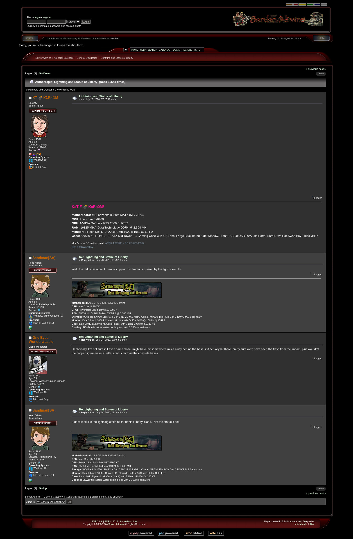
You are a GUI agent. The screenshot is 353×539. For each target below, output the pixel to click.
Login (176, 50)
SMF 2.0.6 (96, 521)
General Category (63, 58)
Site (197, 50)
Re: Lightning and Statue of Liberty (103, 257)
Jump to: (31, 501)
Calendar (165, 50)
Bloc (312, 524)
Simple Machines (128, 521)
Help (143, 50)
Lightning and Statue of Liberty (117, 58)
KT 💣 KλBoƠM (45, 98)
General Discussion (87, 58)
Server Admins (43, 58)
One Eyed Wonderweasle (41, 340)
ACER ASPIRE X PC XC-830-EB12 (124, 243)
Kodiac (115, 38)
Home (134, 50)
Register (187, 50)
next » (322, 68)
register (47, 17)
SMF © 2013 (111, 521)
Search (152, 50)
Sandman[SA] (43, 258)
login (37, 17)
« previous (312, 68)
